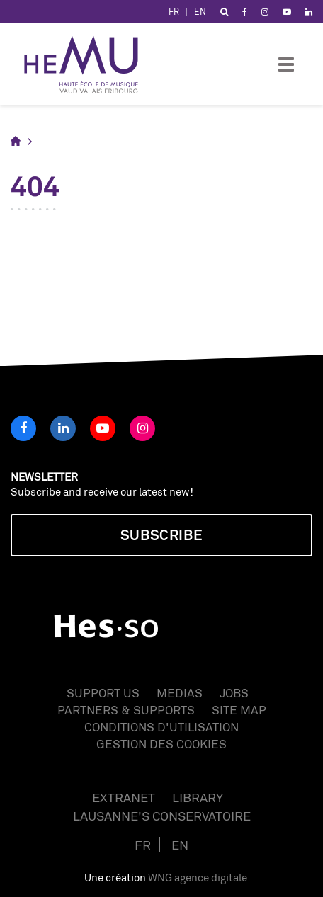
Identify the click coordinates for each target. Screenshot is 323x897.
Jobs (234, 692)
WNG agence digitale (197, 877)
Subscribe (161, 535)
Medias (180, 692)
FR (174, 12)
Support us (103, 692)
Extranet (123, 797)
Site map (239, 709)
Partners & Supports (126, 709)
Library (197, 797)
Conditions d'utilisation (161, 726)
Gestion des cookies (161, 743)
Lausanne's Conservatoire (162, 815)
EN (200, 12)
